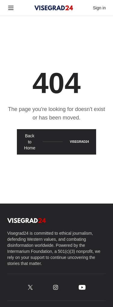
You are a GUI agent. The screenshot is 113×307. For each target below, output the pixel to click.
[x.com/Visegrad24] (30, 287)
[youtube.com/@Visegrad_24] (82, 287)
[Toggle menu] (10, 7)
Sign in (99, 7)
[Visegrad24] (53, 7)
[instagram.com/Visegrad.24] (55, 287)
